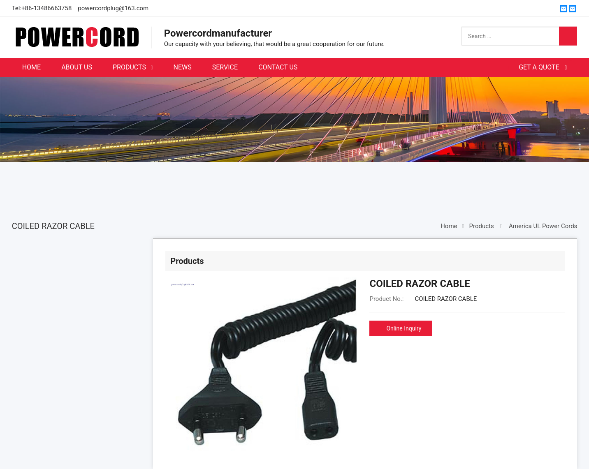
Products (481, 226)
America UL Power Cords (543, 226)
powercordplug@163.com (113, 8)
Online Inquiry (403, 328)
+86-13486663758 (46, 8)
